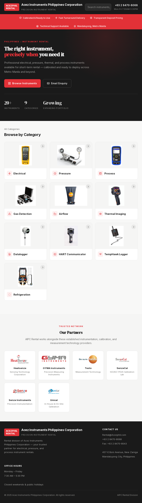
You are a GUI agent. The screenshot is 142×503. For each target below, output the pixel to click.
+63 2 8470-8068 (126, 5)
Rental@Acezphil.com (114, 434)
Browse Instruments (22, 83)
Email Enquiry (57, 83)
